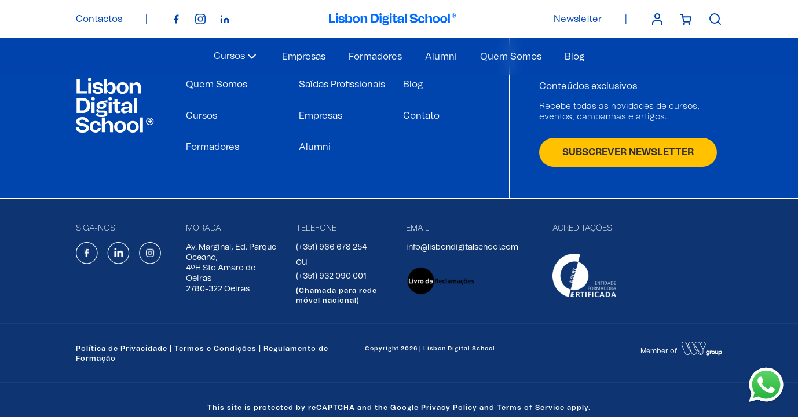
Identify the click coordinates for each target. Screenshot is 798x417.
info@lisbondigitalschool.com (462, 247)
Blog (574, 56)
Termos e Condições (215, 348)
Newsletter (578, 19)
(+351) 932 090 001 (331, 276)
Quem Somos (510, 56)
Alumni (441, 56)
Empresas (303, 56)
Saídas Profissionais (342, 84)
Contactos (99, 19)
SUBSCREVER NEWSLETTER (628, 152)
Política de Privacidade (121, 348)
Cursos (201, 115)
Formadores (375, 56)
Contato (421, 115)
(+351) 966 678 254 (331, 247)
